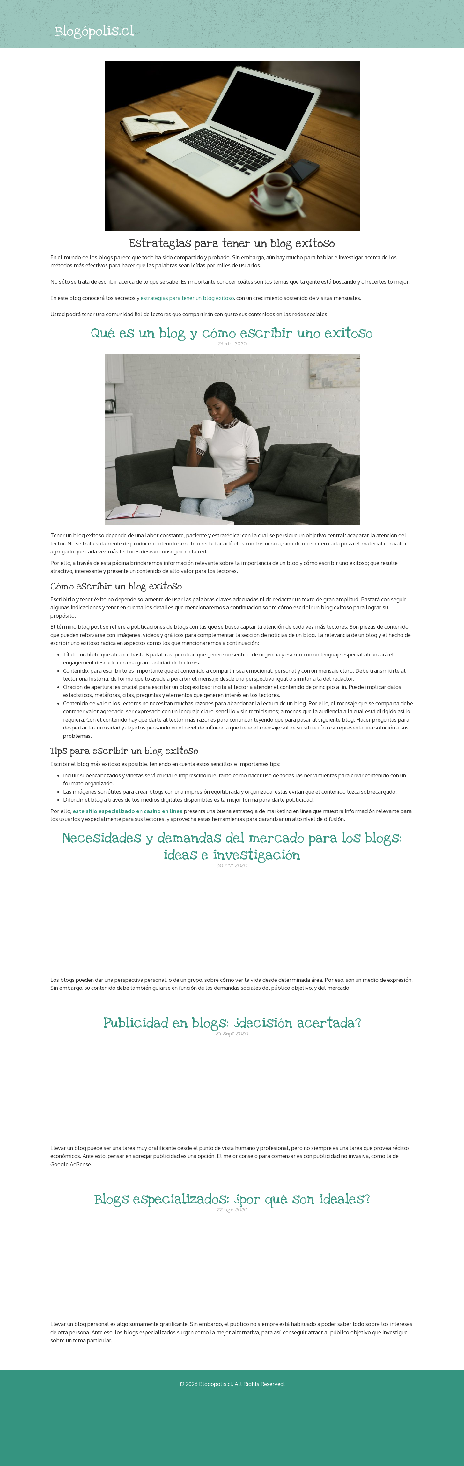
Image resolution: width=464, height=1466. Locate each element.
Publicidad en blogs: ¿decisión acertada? (232, 1023)
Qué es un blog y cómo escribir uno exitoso (232, 333)
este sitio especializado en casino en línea (128, 811)
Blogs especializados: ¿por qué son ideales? (232, 1199)
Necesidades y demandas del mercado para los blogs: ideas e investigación (232, 846)
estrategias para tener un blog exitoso (187, 297)
